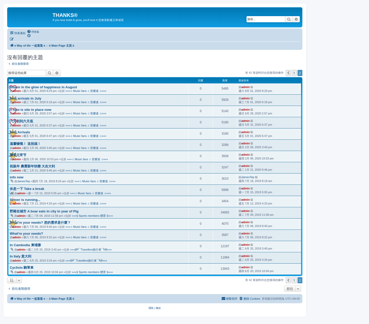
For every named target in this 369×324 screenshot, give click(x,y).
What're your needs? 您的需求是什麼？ (40, 222)
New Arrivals (20, 132)
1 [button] (294, 73)
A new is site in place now (30, 110)
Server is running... (25, 200)
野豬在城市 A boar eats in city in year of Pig (44, 211)
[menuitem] (33, 32)
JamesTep (23, 181)
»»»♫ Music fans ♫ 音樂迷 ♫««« (86, 90)
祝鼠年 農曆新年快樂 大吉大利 (32, 166)
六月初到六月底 (21, 121)
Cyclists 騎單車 (22, 267)
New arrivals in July (25, 98)
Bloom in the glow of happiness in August (43, 87)
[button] (288, 73)
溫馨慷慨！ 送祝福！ (25, 144)
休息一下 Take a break (27, 189)
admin (17, 90)
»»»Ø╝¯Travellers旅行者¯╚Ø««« (91, 249)
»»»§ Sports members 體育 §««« (92, 215)
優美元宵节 (18, 155)
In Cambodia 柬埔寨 (25, 245)
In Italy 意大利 (20, 256)
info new (16, 177)
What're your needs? (26, 233)
